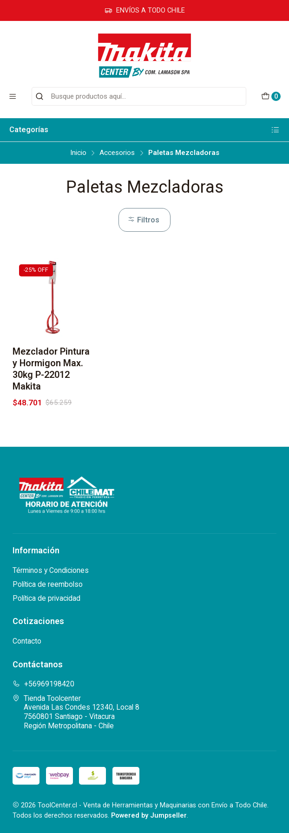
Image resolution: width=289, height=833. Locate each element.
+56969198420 (43, 683)
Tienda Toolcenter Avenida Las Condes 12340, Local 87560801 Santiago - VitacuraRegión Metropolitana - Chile (76, 712)
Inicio (78, 152)
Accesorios (117, 152)
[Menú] (13, 96)
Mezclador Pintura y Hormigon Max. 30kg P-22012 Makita (51, 368)
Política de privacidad (46, 598)
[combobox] (139, 96)
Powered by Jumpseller (149, 816)
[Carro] (270, 97)
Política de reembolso (48, 584)
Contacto (27, 641)
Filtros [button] (143, 219)
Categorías (144, 129)
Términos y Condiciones (51, 570)
